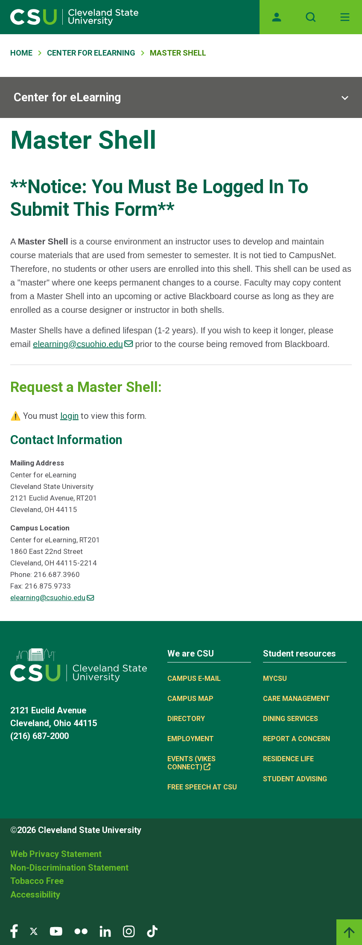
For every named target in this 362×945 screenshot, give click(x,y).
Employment (190, 739)
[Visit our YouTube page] (56, 931)
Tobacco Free (37, 881)
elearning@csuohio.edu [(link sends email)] (83, 344)
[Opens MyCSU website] (277, 17)
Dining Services (290, 719)
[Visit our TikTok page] (152, 931)
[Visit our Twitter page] (34, 931)
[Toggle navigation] (345, 17)
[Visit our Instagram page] (129, 931)
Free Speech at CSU (202, 787)
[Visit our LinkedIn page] (105, 931)
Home (21, 52)
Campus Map (190, 699)
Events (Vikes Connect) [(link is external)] (191, 763)
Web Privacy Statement (56, 854)
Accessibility (35, 894)
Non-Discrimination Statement (69, 868)
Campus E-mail (194, 678)
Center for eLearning (67, 97)
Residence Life (288, 759)
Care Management (296, 699)
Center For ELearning (91, 52)
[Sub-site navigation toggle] (181, 97)
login (69, 416)
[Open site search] (311, 17)
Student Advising (295, 779)
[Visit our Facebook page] (14, 931)
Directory (186, 719)
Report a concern (296, 739)
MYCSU (275, 678)
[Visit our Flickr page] (81, 931)
